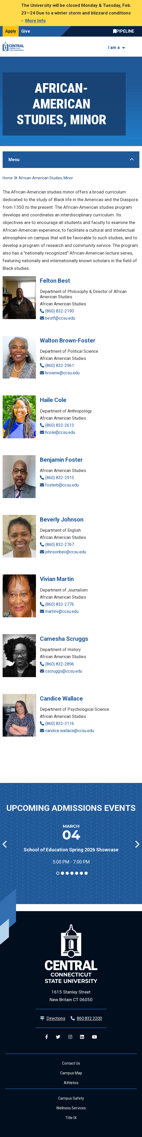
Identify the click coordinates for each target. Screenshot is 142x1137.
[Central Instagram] (70, 1037)
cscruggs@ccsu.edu (63, 671)
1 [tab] (57, 873)
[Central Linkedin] (82, 1037)
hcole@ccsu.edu (60, 432)
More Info (35, 20)
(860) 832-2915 (59, 477)
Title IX (71, 1118)
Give (25, 31)
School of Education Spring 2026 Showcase (71, 849)
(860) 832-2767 (59, 544)
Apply (10, 31)
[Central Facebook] (46, 1037)
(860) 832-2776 (59, 604)
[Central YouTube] (94, 1037)
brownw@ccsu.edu (62, 372)
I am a (114, 47)
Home (8, 178)
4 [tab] (71, 873)
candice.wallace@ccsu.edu (69, 730)
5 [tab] (76, 873)
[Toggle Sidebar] (71, 159)
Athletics (71, 1083)
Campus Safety (71, 1098)
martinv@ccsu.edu (61, 611)
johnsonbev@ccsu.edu (65, 551)
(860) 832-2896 (59, 664)
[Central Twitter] (58, 1037)
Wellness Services (71, 1108)
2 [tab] (62, 873)
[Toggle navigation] (136, 46)
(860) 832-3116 (59, 723)
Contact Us (71, 1063)
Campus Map (71, 1073)
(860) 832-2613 (59, 425)
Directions (55, 1018)
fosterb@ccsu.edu (62, 485)
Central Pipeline (125, 31)
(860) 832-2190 (59, 311)
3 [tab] (67, 873)
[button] (136, 844)
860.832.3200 (89, 1018)
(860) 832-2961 (59, 365)
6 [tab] (81, 873)
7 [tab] (86, 873)
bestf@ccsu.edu (60, 318)
